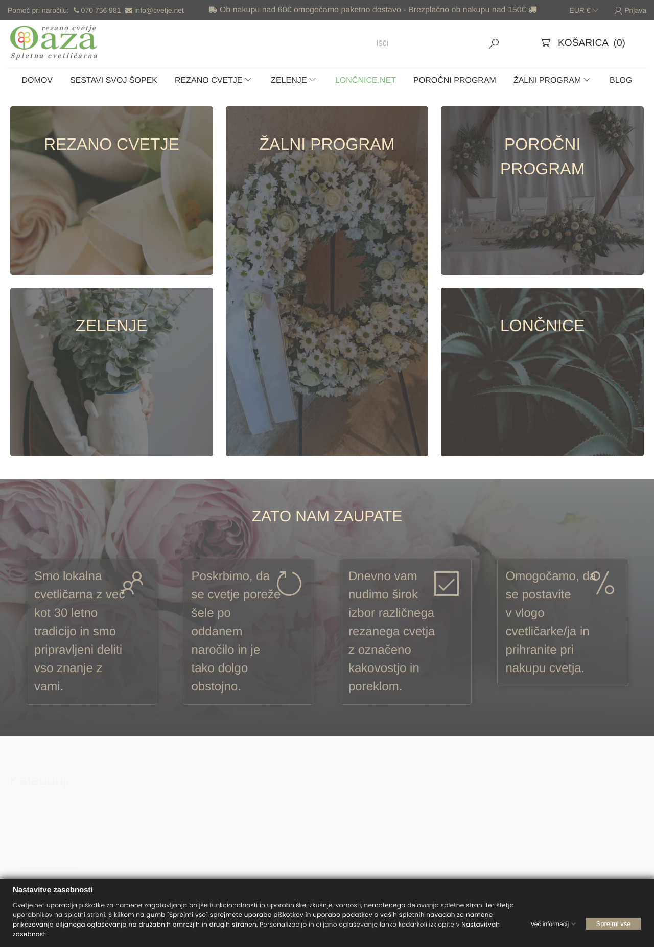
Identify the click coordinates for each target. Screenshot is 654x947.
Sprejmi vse (613, 923)
